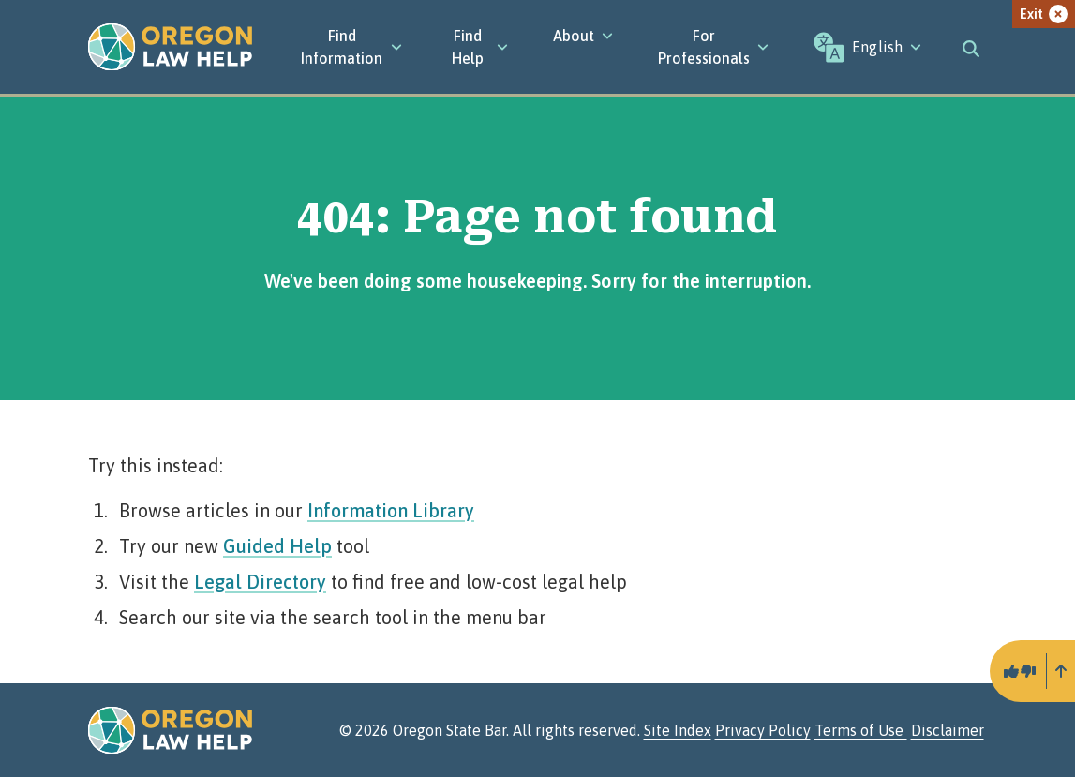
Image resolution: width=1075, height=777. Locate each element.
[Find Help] (478, 47)
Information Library (390, 510)
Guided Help (277, 546)
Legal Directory (260, 581)
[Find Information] (351, 47)
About (583, 35)
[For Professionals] (713, 47)
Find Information (351, 47)
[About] (583, 35)
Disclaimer (947, 730)
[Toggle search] (971, 46)
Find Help (480, 47)
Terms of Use (860, 730)
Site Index (677, 730)
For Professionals (713, 47)
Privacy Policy (763, 730)
